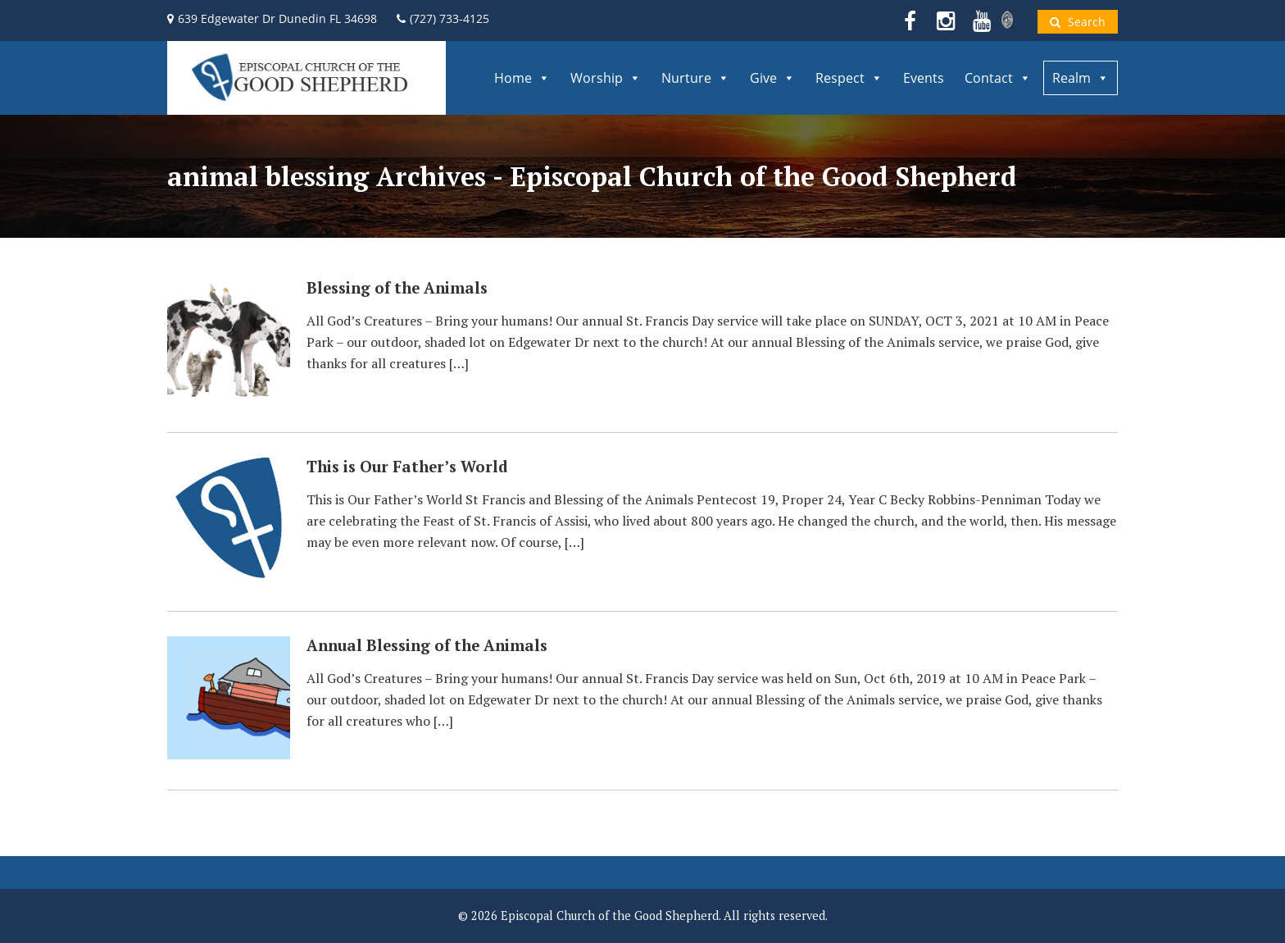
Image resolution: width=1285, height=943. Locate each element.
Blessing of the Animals (397, 288)
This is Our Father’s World (407, 466)
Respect (849, 77)
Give (772, 77)
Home (522, 77)
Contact (998, 77)
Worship (605, 77)
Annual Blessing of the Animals (426, 645)
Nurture (695, 77)
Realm (1080, 77)
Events (923, 78)
